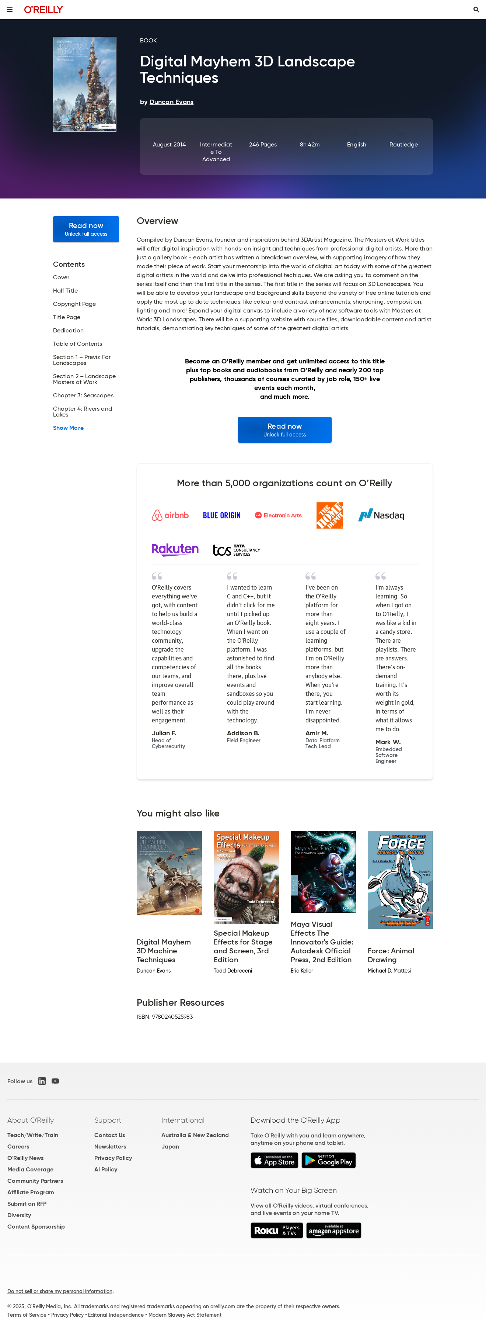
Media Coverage (30, 1169)
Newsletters (110, 1146)
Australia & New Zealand (195, 1135)
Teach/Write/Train (32, 1135)
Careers (18, 1146)
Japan (170, 1146)
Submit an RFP (26, 1204)
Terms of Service (26, 1315)
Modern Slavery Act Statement (184, 1315)
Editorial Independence (116, 1315)
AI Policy (105, 1169)
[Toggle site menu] (9, 9)
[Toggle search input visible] (476, 9)
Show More (68, 428)
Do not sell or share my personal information (59, 1291)
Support (108, 1120)
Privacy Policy (113, 1158)
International (182, 1120)
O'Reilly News (25, 1158)
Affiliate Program (30, 1192)
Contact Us (109, 1135)
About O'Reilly (30, 1120)
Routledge (403, 144)
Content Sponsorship (36, 1226)
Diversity (19, 1215)
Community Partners (35, 1181)
